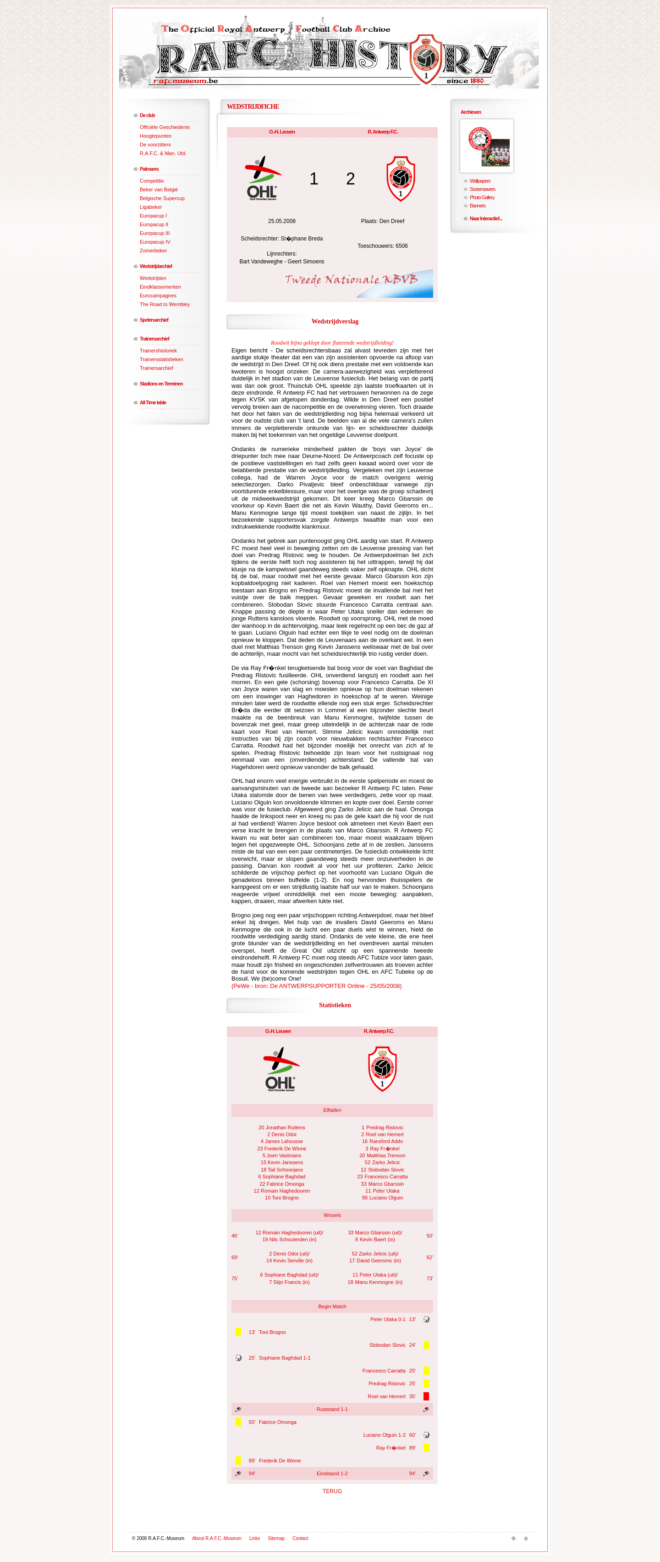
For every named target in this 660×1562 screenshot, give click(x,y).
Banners (477, 205)
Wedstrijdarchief (156, 266)
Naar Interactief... (486, 218)
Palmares (149, 169)
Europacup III (155, 233)
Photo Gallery (482, 197)
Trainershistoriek (158, 350)
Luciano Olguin (386, 1197)
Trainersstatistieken (161, 359)
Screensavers (482, 189)
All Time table (153, 402)
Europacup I (153, 215)
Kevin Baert (373, 1239)
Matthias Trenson (386, 1155)
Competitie (152, 181)
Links (254, 1538)
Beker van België (159, 189)
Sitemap (276, 1538)
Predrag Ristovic (384, 1127)
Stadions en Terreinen (161, 383)
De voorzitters (155, 144)
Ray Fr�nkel (385, 1148)
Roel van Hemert (385, 1134)
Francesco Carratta (386, 1176)
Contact (300, 1538)
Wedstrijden (153, 278)
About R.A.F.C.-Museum (217, 1538)
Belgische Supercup (162, 198)
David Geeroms (374, 1260)
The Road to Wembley (165, 304)
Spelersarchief (154, 320)
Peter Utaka (386, 1191)
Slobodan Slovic (386, 1169)
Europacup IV (155, 242)
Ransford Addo (386, 1141)
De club (147, 115)
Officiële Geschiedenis (165, 127)
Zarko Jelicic (386, 1162)
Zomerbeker (153, 250)
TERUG (332, 1491)
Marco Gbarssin (386, 1184)
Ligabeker (151, 207)
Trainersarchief (154, 338)
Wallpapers (480, 181)
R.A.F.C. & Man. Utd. (163, 153)
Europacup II (154, 224)
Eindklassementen (160, 287)
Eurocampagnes (158, 295)
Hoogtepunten (155, 136)
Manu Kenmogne (374, 1282)
